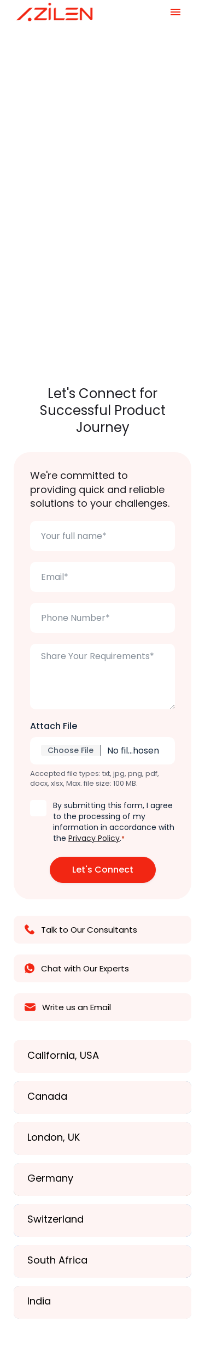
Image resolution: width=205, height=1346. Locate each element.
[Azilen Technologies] (54, 12)
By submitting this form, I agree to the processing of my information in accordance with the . (113, 822)
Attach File (53, 726)
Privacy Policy (94, 838)
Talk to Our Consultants (81, 929)
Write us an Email (68, 1007)
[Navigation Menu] (175, 12)
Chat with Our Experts (77, 968)
